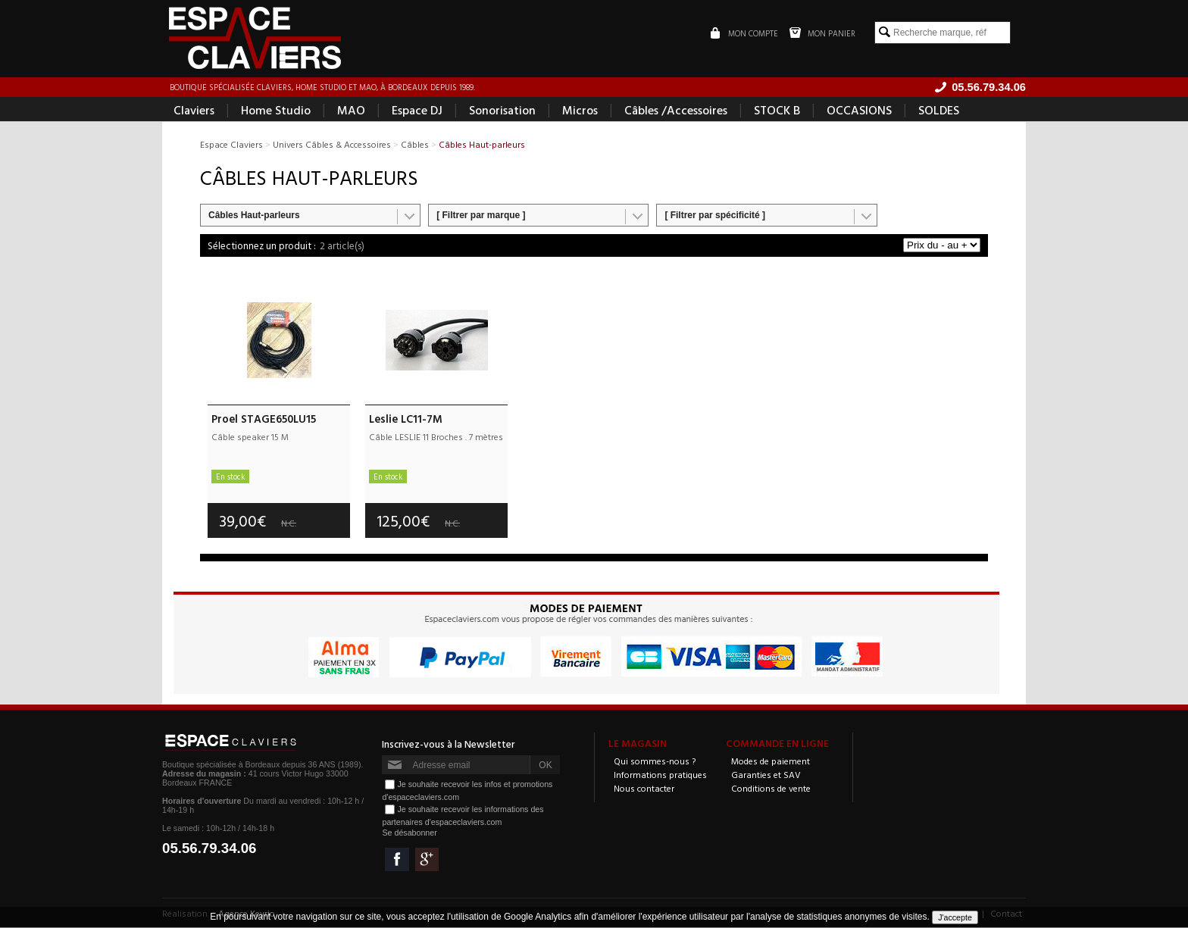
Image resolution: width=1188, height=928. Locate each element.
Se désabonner (409, 833)
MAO (351, 111)
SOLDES (938, 111)
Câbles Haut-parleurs (254, 216)
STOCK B (777, 111)
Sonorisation (502, 111)
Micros (580, 111)
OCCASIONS (859, 111)
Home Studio (276, 111)
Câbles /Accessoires (675, 111)
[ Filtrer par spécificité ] (714, 216)
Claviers (194, 111)
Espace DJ (417, 111)
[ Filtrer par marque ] (480, 216)
